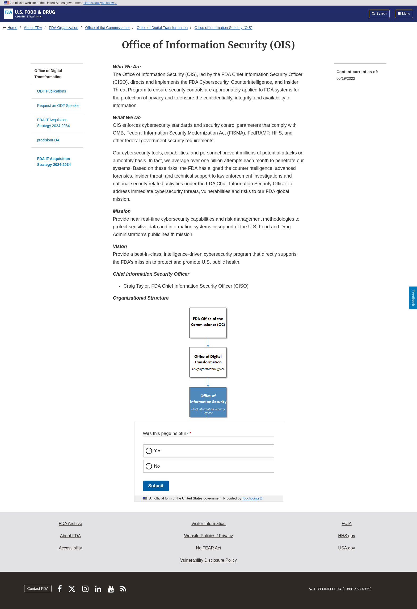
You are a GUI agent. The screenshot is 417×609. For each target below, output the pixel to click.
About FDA (33, 28)
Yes (158, 450)
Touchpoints (250, 498)
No (157, 466)
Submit (155, 485)
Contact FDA (37, 588)
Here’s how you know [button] (100, 3)
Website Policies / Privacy (208, 536)
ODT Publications (51, 91)
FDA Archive (70, 523)
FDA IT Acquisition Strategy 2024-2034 (53, 123)
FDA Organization (63, 28)
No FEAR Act (208, 548)
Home (12, 28)
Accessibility (70, 548)
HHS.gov (346, 536)
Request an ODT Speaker (58, 105)
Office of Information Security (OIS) (223, 28)
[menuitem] (360, 77)
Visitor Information (208, 523)
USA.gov (346, 548)
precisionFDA (48, 140)
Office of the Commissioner (107, 28)
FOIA (346, 523)
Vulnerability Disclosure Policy (208, 560)
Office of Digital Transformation (162, 28)
